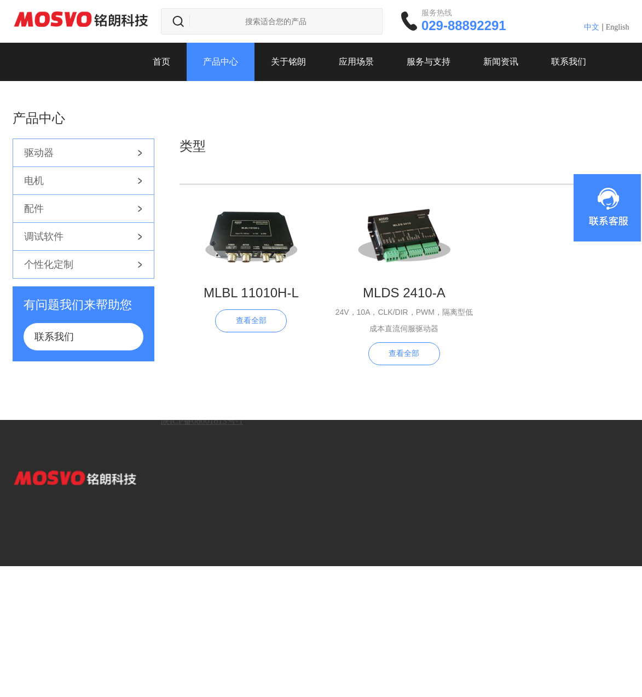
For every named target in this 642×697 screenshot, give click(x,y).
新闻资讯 (500, 61)
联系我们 (568, 61)
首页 (161, 61)
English (617, 27)
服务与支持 (428, 61)
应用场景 (356, 61)
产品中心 (220, 61)
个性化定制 (48, 264)
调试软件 (43, 236)
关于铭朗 (288, 61)
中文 (591, 27)
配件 (34, 208)
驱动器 (39, 152)
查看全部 (251, 320)
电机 (34, 180)
